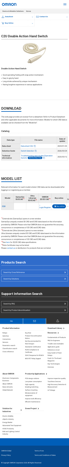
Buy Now (28, 333)
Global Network (7, 390)
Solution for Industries (7, 409)
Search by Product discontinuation (16, 310)
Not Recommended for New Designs (33, 342)
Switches (5, 336)
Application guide (53, 347)
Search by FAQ (9, 304)
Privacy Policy (6, 455)
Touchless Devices (54, 381)
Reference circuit (54, 350)
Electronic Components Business (10, 379)
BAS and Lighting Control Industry (11, 433)
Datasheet (7, 17)
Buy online (61, 206)
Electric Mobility (7, 416)
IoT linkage (51, 390)
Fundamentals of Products (57, 337)
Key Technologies (54, 364)
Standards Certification (33, 347)
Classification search (9, 348)
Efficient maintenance (32, 402)
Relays (4, 333)
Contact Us (42, 17)
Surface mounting (31, 390)
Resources (52, 333)
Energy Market (7, 422)
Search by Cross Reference (14, 272)
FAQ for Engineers (54, 340)
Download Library (55, 328)
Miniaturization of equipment (31, 394)
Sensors (5, 342)
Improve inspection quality (57, 378)
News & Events (7, 387)
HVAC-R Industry (8, 429)
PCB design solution (32, 378)
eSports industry (8, 419)
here (8, 242)
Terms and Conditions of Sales (45, 455)
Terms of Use (39, 451)
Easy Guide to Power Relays (55, 354)
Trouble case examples (56, 344)
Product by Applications (35, 374)
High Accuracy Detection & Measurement (57, 386)
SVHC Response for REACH (34, 355)
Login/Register (45, 207)
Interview (51, 367)
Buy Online (7, 23)
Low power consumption (33, 381)
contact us (11, 248)
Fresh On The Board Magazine (54, 359)
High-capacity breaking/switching (31, 386)
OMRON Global (6, 451)
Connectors (6, 339)
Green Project (31, 408)
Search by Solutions (11, 279)
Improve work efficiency (33, 399)
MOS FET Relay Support (33, 358)
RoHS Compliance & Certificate (32, 351)
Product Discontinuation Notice (33, 337)
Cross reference (8, 352)
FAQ (11, 321)
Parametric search (8, 345)
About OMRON (7, 384)
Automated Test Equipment (11, 425)
